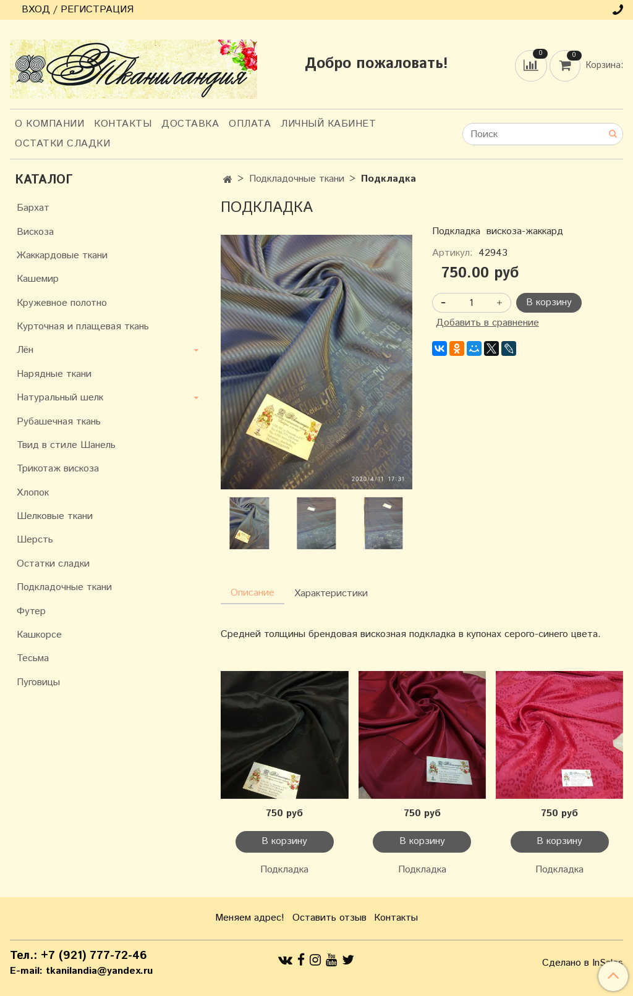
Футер (31, 611)
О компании (49, 124)
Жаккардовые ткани (62, 255)
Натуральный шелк (60, 397)
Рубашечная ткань (59, 422)
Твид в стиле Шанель (66, 445)
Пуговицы (38, 682)
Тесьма (33, 658)
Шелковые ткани (55, 516)
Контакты (122, 124)
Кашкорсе (39, 635)
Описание (252, 593)
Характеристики (331, 593)
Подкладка (284, 870)
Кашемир (38, 279)
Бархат (33, 208)
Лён (25, 350)
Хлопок (33, 493)
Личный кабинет (328, 124)
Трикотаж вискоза (58, 469)
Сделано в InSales (582, 963)
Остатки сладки (62, 144)
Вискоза (35, 232)
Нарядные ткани (54, 374)
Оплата (250, 124)
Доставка (190, 124)
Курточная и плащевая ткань (83, 326)
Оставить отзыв (329, 918)
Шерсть (35, 540)
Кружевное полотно (62, 303)
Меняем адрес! (249, 918)
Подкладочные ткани (296, 179)
